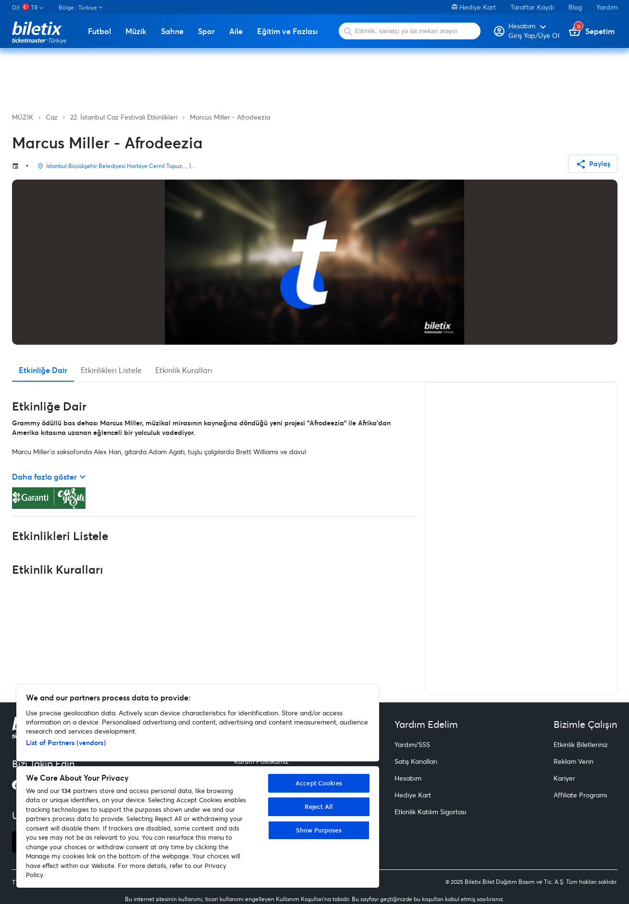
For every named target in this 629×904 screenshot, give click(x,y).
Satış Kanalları (416, 761)
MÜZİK (22, 116)
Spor (206, 31)
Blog (575, 7)
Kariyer (564, 778)
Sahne (172, 31)
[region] (197, 786)
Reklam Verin (573, 761)
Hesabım (408, 778)
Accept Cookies (319, 783)
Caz (52, 116)
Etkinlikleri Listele (111, 370)
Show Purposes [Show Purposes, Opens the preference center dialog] (319, 830)
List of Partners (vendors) (66, 742)
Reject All (319, 806)
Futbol (99, 31)
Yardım (606, 7)
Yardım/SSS (412, 744)
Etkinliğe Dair (43, 370)
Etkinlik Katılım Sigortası (430, 811)
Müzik (136, 31)
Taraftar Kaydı (532, 7)
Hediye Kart (474, 7)
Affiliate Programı (580, 794)
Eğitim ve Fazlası (287, 31)
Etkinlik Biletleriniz (581, 744)
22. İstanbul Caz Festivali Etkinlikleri (123, 116)
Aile (236, 31)
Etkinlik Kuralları (183, 370)
